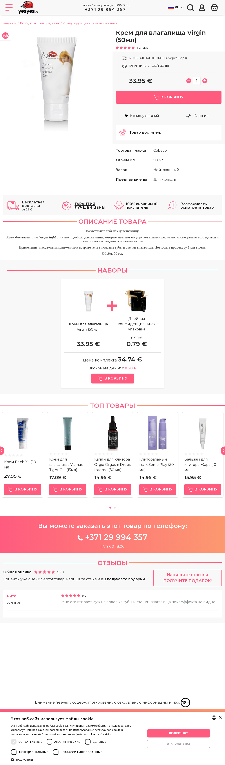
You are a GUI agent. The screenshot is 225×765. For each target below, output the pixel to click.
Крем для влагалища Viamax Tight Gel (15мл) (66, 534)
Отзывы (112, 633)
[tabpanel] (22, 526)
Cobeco (160, 157)
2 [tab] (114, 577)
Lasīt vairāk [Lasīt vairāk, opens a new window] (103, 734)
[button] (76, 759)
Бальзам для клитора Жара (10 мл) (200, 534)
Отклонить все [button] (178, 744)
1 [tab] (110, 577)
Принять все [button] (178, 733)
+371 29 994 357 (105, 9)
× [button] (220, 717)
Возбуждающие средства (39, 23)
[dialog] (112, 738)
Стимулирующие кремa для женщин (90, 23)
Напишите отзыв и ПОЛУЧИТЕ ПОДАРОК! (187, 648)
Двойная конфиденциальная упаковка (137, 362)
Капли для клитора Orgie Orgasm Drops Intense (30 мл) (112, 534)
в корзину (22, 559)
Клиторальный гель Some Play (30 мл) (156, 534)
